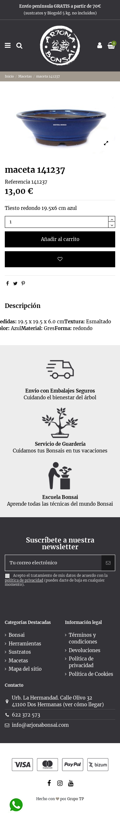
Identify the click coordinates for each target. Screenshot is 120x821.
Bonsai (17, 635)
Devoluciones (84, 650)
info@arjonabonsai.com (40, 725)
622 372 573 (26, 715)
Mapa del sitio (25, 669)
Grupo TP (75, 799)
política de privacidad (24, 580)
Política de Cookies (91, 674)
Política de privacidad (81, 662)
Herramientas (25, 644)
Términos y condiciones (83, 638)
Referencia (17, 182)
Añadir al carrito (60, 239)
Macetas (18, 661)
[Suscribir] (108, 563)
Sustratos (20, 652)
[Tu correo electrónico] (53, 563)
